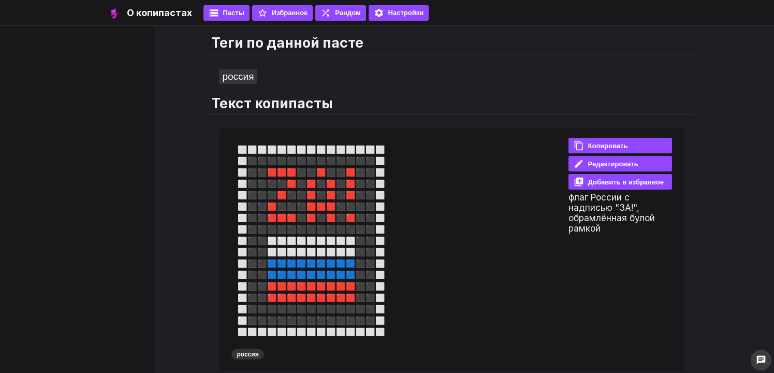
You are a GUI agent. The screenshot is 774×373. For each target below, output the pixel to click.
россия (238, 76)
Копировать (601, 145)
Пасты (226, 13)
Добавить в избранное (619, 182)
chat (761, 360)
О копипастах (159, 12)
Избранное (282, 13)
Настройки (399, 13)
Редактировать (606, 164)
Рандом (340, 13)
